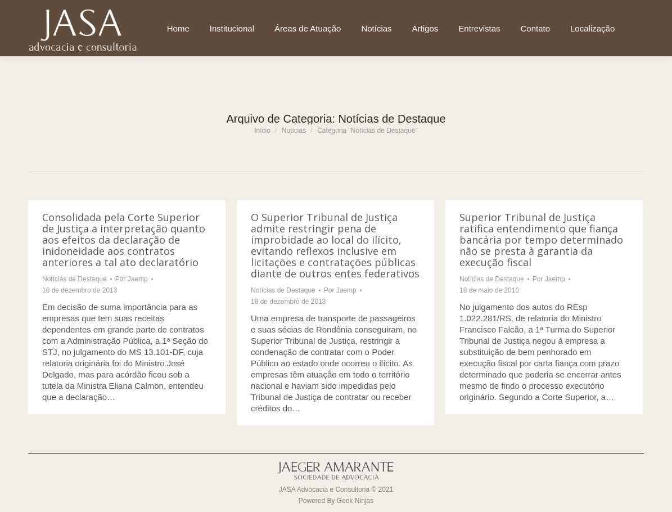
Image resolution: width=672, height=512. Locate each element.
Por (131, 279)
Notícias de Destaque (74, 279)
